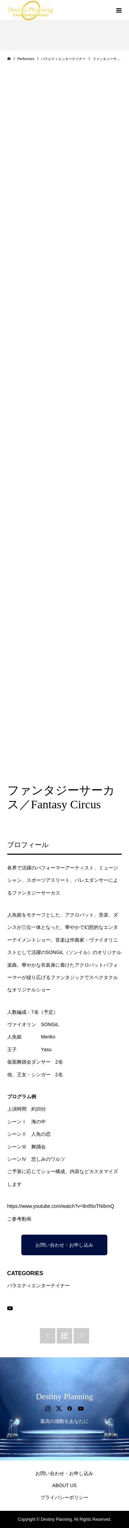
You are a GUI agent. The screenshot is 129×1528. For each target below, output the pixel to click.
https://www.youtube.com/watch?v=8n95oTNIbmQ (60, 1206)
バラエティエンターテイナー (38, 1285)
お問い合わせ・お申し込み (64, 1245)
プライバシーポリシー (64, 1497)
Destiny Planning (64, 1396)
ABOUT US (64, 1485)
